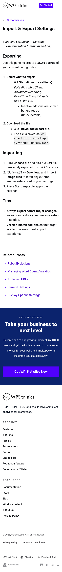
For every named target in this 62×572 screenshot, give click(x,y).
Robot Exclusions (19, 263)
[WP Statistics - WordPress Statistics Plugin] (15, 5)
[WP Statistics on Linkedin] (41, 564)
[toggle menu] (57, 5)
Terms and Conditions (33, 542)
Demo (6, 452)
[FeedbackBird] (46, 557)
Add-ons (8, 435)
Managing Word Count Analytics (29, 271)
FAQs (6, 492)
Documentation (12, 487)
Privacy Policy (10, 542)
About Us (8, 509)
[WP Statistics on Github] (58, 564)
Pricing (7, 440)
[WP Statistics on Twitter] (47, 564)
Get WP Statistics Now (31, 372)
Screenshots (10, 446)
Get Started (46, 5)
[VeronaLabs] (11, 565)
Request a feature (14, 463)
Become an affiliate (15, 469)
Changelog (9, 457)
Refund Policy (11, 515)
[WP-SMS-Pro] (10, 557)
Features (8, 429)
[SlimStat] (27, 557)
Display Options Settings (24, 295)
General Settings (19, 287)
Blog (5, 498)
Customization (15, 20)
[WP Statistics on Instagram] (52, 564)
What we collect (12, 504)
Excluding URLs (18, 279)
